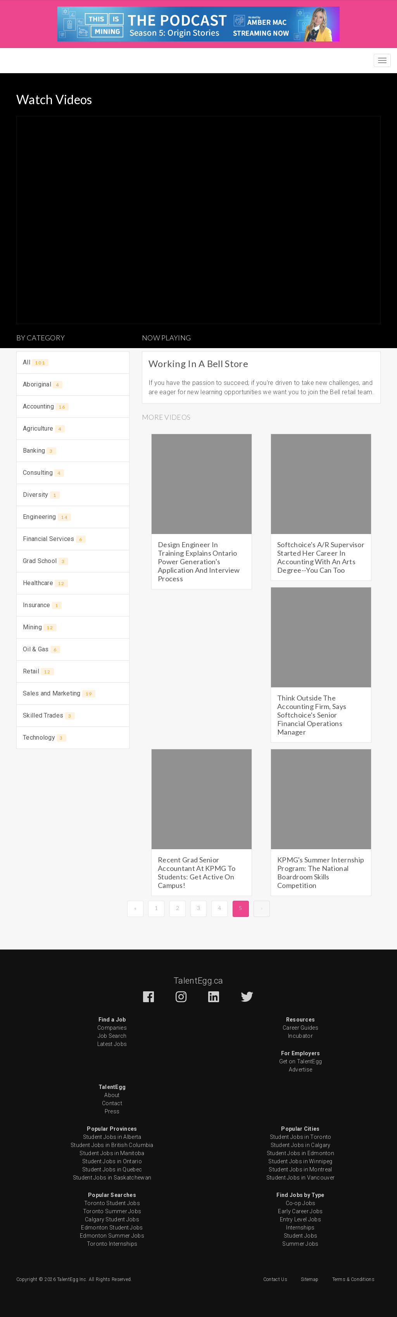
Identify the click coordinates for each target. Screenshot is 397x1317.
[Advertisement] (72, 806)
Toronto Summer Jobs (112, 1211)
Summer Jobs (300, 1244)
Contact (112, 1103)
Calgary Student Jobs (112, 1219)
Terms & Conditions (353, 1279)
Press (112, 1111)
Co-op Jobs (301, 1203)
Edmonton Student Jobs (112, 1227)
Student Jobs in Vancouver (300, 1177)
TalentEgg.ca (198, 981)
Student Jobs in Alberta (112, 1137)
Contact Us (275, 1279)
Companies (112, 1028)
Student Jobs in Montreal (300, 1169)
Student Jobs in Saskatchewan (112, 1177)
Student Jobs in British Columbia (112, 1145)
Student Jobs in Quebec (112, 1169)
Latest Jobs (112, 1044)
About (112, 1095)
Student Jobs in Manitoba (111, 1153)
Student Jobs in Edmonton (300, 1153)
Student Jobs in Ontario (112, 1161)
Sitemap (309, 1279)
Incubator (300, 1036)
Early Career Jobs (300, 1211)
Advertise (300, 1069)
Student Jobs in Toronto (300, 1137)
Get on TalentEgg (300, 1061)
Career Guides (300, 1028)
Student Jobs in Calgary (301, 1145)
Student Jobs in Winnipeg (300, 1161)
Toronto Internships (112, 1244)
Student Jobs (301, 1236)
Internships (300, 1227)
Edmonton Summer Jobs (112, 1236)
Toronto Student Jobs (112, 1203)
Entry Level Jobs (300, 1219)
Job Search (112, 1036)
